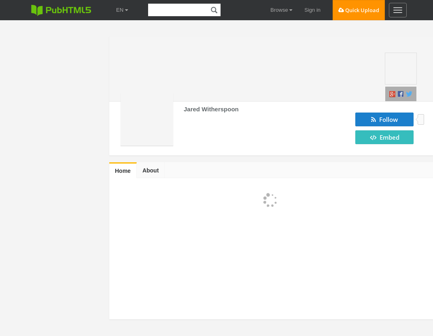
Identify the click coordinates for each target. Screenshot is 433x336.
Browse (281, 10)
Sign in (312, 10)
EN (122, 10)
